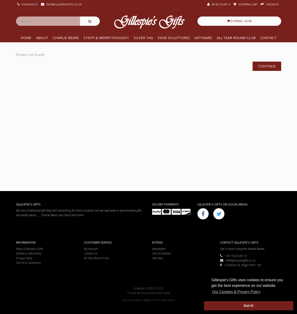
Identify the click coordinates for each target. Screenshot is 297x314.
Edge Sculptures (174, 37)
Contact (268, 37)
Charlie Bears (66, 37)
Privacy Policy (24, 258)
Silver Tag (143, 37)
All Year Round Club (236, 37)
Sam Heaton (168, 300)
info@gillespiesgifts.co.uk (237, 260)
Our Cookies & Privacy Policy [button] (236, 292)
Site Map (157, 258)
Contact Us (90, 253)
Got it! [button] (249, 305)
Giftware (203, 37)
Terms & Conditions (28, 263)
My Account (91, 249)
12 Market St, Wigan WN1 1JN (240, 265)
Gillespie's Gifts (148, 22)
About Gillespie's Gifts (29, 249)
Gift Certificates (161, 253)
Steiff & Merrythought (106, 37)
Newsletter (159, 249)
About (42, 37)
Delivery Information (29, 253)
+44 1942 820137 (233, 256)
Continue (266, 66)
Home (26, 37)
